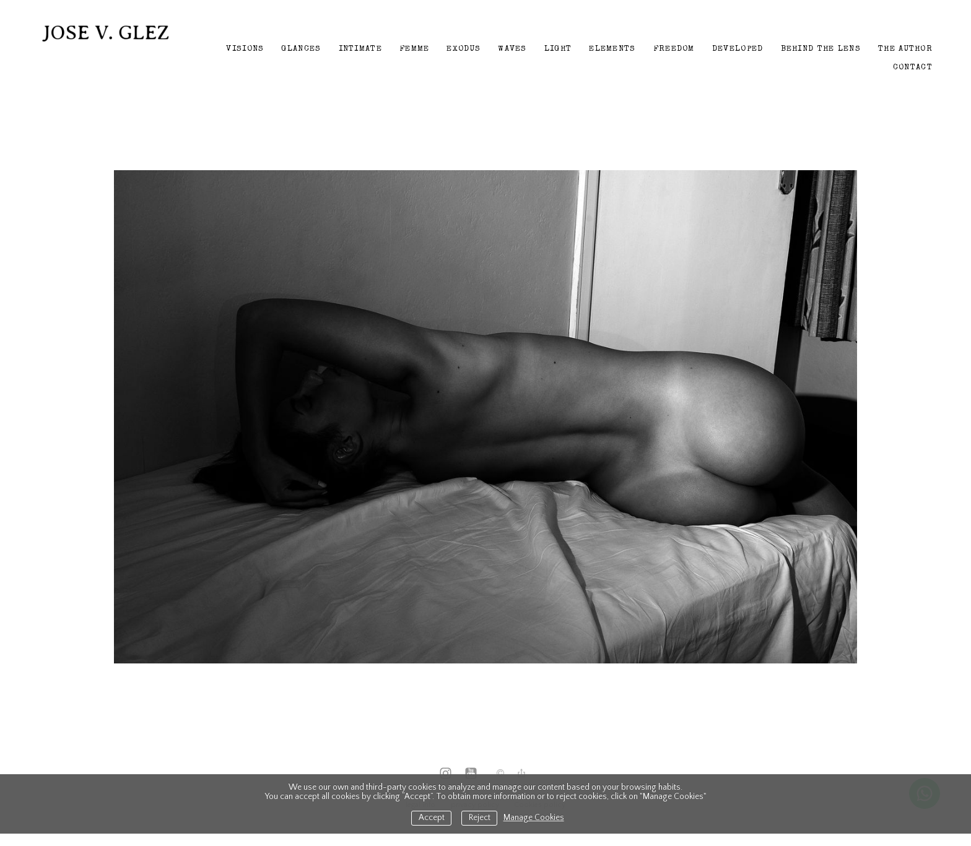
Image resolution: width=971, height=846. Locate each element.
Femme (414, 49)
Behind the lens (821, 49)
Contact (913, 68)
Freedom (674, 49)
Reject (479, 817)
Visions (245, 49)
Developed (738, 49)
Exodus (463, 49)
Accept (432, 817)
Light (558, 49)
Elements (612, 49)
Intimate (360, 49)
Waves (512, 49)
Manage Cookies (533, 817)
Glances (301, 49)
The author (905, 49)
